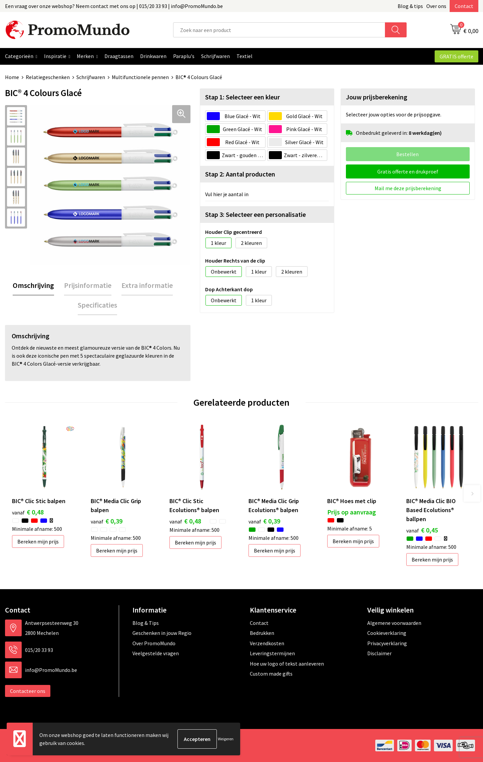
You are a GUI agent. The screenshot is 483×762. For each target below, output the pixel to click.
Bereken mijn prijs (38, 541)
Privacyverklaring (387, 643)
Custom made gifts (271, 673)
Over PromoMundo (153, 643)
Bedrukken (262, 633)
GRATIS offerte (456, 56)
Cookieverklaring (386, 633)
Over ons (436, 6)
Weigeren (225, 738)
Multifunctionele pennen (140, 77)
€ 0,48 (28, 512)
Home (12, 77)
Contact (464, 6)
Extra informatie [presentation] (147, 285)
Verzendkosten (267, 643)
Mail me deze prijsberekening (408, 188)
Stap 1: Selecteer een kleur (242, 97)
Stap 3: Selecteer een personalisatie (255, 214)
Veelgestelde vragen (155, 653)
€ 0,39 (106, 521)
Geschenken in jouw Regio (161, 633)
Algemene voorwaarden (394, 623)
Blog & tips (410, 6)
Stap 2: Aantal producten (240, 174)
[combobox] (279, 29)
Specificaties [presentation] (97, 305)
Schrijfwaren (90, 77)
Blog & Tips (145, 623)
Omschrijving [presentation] (33, 285)
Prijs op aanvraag (351, 512)
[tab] (33, 285)
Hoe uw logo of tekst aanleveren (287, 663)
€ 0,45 (422, 530)
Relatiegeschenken (48, 77)
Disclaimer (379, 653)
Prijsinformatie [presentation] (87, 285)
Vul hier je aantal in (227, 194)
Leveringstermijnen (272, 653)
